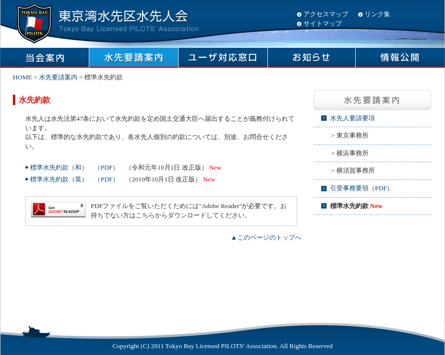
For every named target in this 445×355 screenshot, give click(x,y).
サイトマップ (322, 23)
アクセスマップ (325, 14)
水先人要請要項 (352, 118)
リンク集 (377, 14)
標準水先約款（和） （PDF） (74, 167)
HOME (22, 77)
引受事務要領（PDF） (361, 188)
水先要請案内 (58, 77)
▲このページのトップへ (265, 237)
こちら (145, 215)
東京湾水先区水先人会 (106, 22)
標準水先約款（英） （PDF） (74, 179)
